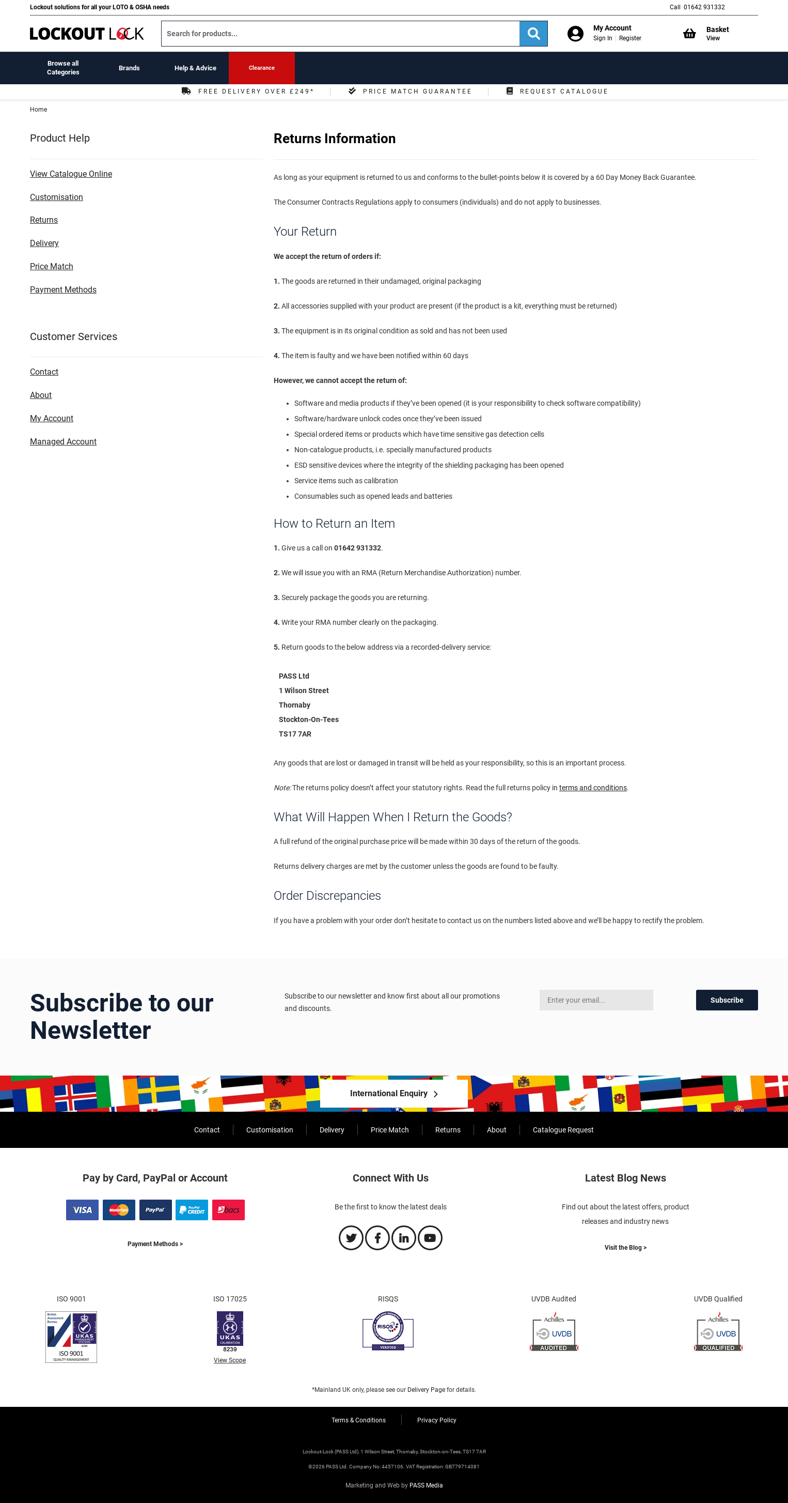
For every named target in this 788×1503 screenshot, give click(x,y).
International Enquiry (389, 1093)
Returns (44, 220)
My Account (51, 418)
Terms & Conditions (359, 1420)
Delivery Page (426, 1389)
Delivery (44, 243)
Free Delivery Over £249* (246, 91)
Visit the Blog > (626, 1247)
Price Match (51, 266)
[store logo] (87, 34)
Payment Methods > (155, 1244)
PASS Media (426, 1485)
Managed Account (63, 442)
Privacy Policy (436, 1420)
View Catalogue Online (71, 174)
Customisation (56, 197)
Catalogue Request (563, 1130)
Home (38, 109)
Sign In (602, 38)
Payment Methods (63, 290)
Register (630, 38)
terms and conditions (593, 788)
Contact (44, 372)
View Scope (230, 1360)
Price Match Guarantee (409, 91)
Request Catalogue (556, 91)
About (41, 395)
